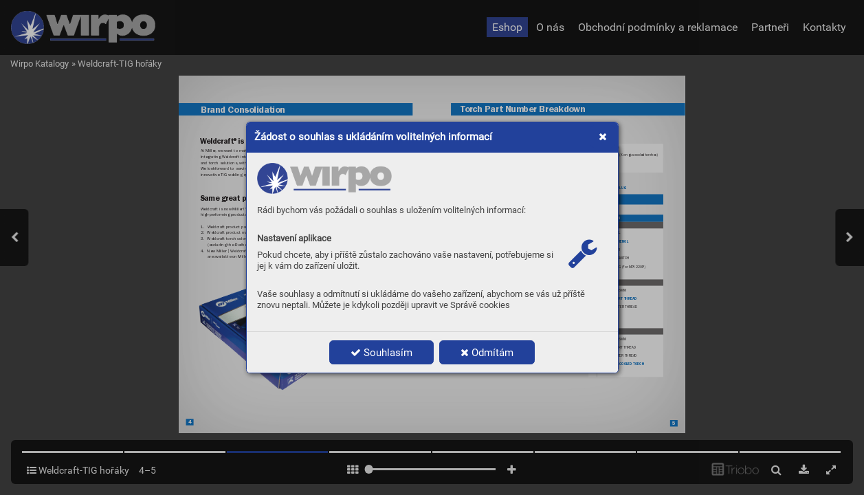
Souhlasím (381, 352)
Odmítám (487, 352)
